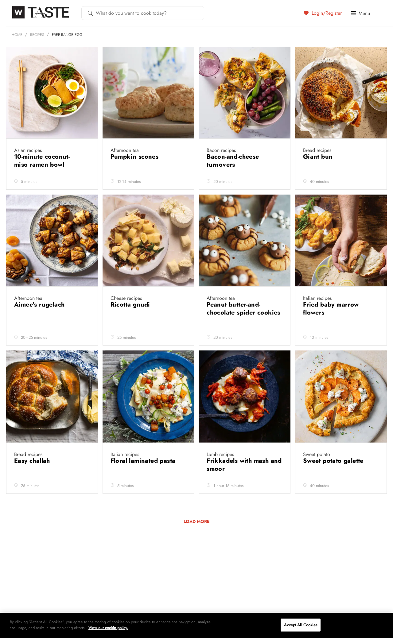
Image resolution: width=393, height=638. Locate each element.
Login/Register (323, 12)
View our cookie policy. (108, 628)
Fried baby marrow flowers (331, 323)
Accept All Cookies (300, 625)
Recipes (37, 49)
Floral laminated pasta (144, 475)
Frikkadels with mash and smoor (244, 479)
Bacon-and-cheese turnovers (233, 175)
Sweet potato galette (334, 475)
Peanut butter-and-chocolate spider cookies (243, 323)
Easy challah (33, 475)
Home (17, 49)
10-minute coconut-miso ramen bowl (42, 175)
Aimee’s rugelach (40, 319)
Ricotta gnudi (131, 319)
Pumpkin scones (136, 171)
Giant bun (319, 171)
